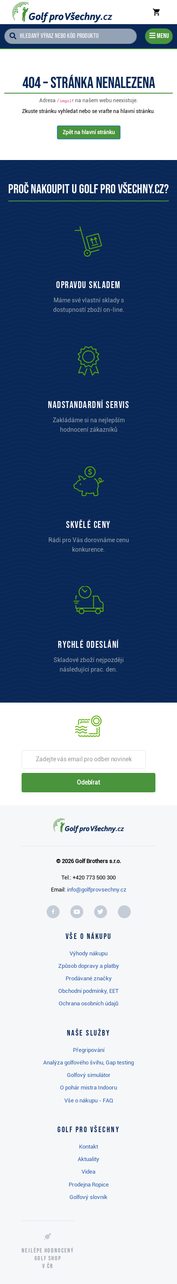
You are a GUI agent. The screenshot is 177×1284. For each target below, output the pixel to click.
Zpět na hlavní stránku (89, 132)
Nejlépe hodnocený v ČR (48, 1258)
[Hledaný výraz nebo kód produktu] (70, 36)
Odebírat (88, 782)
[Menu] (159, 36)
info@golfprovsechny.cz (96, 889)
